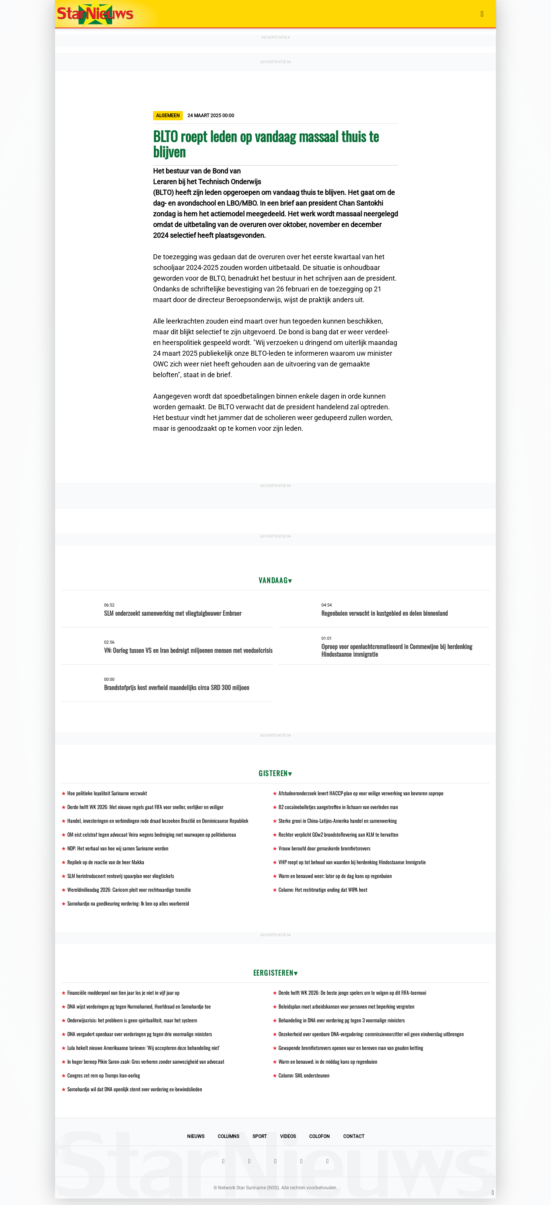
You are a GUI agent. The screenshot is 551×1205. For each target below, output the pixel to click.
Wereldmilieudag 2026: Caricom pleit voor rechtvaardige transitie (131, 892)
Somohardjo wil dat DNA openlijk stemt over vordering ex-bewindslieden (136, 1095)
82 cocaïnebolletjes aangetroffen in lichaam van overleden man (339, 807)
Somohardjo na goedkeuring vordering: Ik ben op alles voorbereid (129, 907)
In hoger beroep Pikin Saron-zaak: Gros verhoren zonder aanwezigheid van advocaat (147, 1067)
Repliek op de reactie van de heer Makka (106, 864)
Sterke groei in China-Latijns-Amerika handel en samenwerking (339, 822)
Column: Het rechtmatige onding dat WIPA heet (324, 892)
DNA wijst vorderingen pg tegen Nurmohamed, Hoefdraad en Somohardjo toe (140, 1010)
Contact (353, 1143)
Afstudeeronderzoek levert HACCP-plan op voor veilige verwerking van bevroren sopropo (363, 793)
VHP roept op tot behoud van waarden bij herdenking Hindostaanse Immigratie (354, 864)
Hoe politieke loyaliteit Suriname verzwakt (107, 793)
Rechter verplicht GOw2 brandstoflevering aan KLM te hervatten (340, 836)
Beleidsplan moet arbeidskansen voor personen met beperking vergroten (348, 1010)
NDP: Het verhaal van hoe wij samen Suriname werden (119, 850)
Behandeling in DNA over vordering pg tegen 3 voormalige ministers (343, 1024)
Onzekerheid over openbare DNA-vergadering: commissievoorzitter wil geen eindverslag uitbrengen (373, 1039)
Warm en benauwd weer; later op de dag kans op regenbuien (336, 878)
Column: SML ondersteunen (305, 1081)
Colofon (319, 1143)
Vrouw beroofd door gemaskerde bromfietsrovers (326, 850)
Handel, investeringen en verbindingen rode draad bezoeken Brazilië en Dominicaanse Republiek (159, 822)
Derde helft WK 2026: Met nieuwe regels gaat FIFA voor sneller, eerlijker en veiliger (147, 807)
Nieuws (195, 1143)
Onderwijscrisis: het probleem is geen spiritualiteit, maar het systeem (134, 1024)
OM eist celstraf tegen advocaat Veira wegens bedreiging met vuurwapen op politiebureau (153, 836)
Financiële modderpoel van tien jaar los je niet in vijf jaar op (124, 996)
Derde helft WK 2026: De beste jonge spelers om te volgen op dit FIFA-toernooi (353, 996)
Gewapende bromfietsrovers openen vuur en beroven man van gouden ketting (352, 1053)
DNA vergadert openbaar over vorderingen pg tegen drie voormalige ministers (141, 1039)
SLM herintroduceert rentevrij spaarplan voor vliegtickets (122, 878)
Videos (288, 1143)
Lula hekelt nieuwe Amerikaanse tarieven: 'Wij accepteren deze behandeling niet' (144, 1053)
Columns (228, 1143)
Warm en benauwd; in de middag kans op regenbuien (329, 1067)
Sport (260, 1143)
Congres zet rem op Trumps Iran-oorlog (105, 1081)
